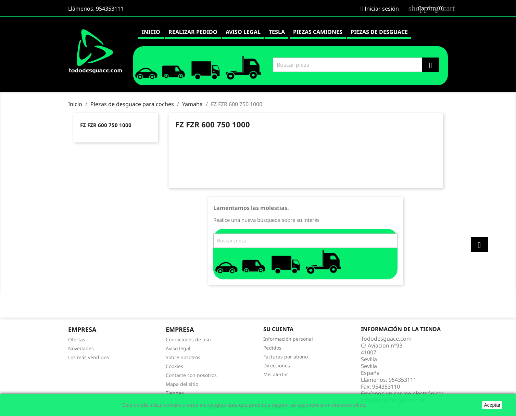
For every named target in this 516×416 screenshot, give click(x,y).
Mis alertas (276, 374)
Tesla (277, 32)
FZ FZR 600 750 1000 (105, 125)
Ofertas (76, 339)
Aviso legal (243, 32)
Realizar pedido (192, 32)
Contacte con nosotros (191, 375)
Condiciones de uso (188, 339)
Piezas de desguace (379, 32)
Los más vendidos (88, 357)
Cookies (174, 366)
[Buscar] (355, 65)
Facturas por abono (285, 356)
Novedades (81, 348)
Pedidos (272, 347)
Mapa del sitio (182, 384)
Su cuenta (278, 329)
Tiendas (175, 393)
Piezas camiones (317, 32)
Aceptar (492, 405)
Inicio (151, 32)
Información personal (288, 339)
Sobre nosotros (183, 357)
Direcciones (276, 365)
